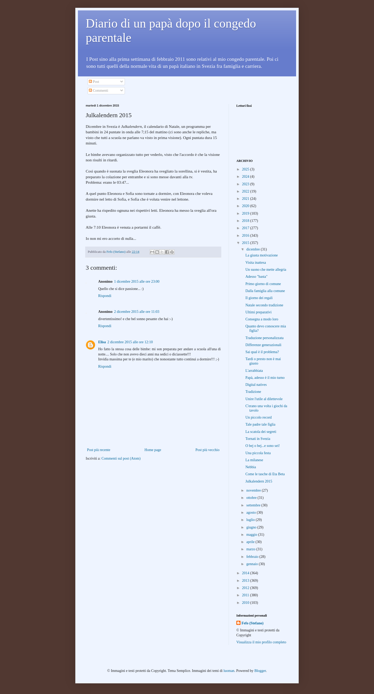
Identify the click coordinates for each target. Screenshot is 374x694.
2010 (246, 603)
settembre (253, 505)
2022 (246, 191)
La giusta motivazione (261, 255)
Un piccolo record (258, 417)
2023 (246, 184)
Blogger (260, 671)
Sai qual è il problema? (262, 352)
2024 (246, 177)
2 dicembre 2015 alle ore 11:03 (136, 312)
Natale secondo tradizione (264, 305)
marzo (251, 549)
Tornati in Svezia (257, 439)
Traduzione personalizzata (264, 338)
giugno (251, 527)
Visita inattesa (255, 263)
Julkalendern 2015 (258, 481)
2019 (246, 213)
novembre (254, 490)
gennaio (252, 564)
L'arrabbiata (254, 371)
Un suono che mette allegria (265, 270)
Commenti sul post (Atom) (121, 458)
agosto (251, 512)
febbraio (252, 557)
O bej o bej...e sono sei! (262, 446)
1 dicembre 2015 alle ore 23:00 (136, 281)
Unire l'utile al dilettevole (264, 399)
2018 (246, 221)
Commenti (98, 90)
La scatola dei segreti (260, 432)
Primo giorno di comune (263, 284)
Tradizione (253, 392)
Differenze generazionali (263, 345)
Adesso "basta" (256, 277)
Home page (152, 450)
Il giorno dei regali (259, 298)
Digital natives (256, 385)
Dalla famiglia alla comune (265, 291)
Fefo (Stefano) (252, 623)
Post (94, 82)
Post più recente (98, 450)
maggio (252, 535)
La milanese (254, 460)
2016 (246, 235)
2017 (246, 228)
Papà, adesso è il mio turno (265, 378)
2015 (246, 243)
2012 (246, 588)
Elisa (102, 342)
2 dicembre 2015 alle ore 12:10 (130, 342)
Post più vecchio (207, 450)
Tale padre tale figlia (260, 424)
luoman (228, 671)
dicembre (253, 249)
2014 (246, 573)
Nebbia (250, 467)
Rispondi (104, 296)
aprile (250, 542)
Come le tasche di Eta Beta (265, 474)
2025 (246, 169)
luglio (251, 520)
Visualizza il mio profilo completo (261, 642)
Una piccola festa (258, 453)
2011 (246, 595)
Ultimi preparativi (258, 312)
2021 (246, 199)
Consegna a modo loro (261, 319)
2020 (246, 206)
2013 (246, 581)
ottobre (251, 498)
